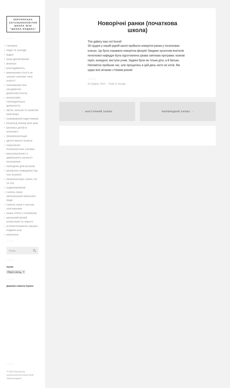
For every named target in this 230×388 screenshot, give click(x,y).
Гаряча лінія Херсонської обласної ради (21, 196)
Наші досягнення (17, 59)
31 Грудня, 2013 (96, 83)
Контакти (12, 235)
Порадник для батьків (20, 166)
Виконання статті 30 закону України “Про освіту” (19, 77)
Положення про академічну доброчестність (16, 89)
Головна (12, 46)
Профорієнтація (16, 136)
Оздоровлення (16, 188)
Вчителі (11, 64)
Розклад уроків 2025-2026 (22, 123)
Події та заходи (16, 50)
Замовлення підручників (22, 119)
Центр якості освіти (19, 141)
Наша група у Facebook (21, 213)
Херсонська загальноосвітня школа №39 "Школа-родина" (20, 374)
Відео (10, 55)
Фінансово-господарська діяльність (15, 102)
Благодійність (15, 68)
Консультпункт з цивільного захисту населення (19, 158)
